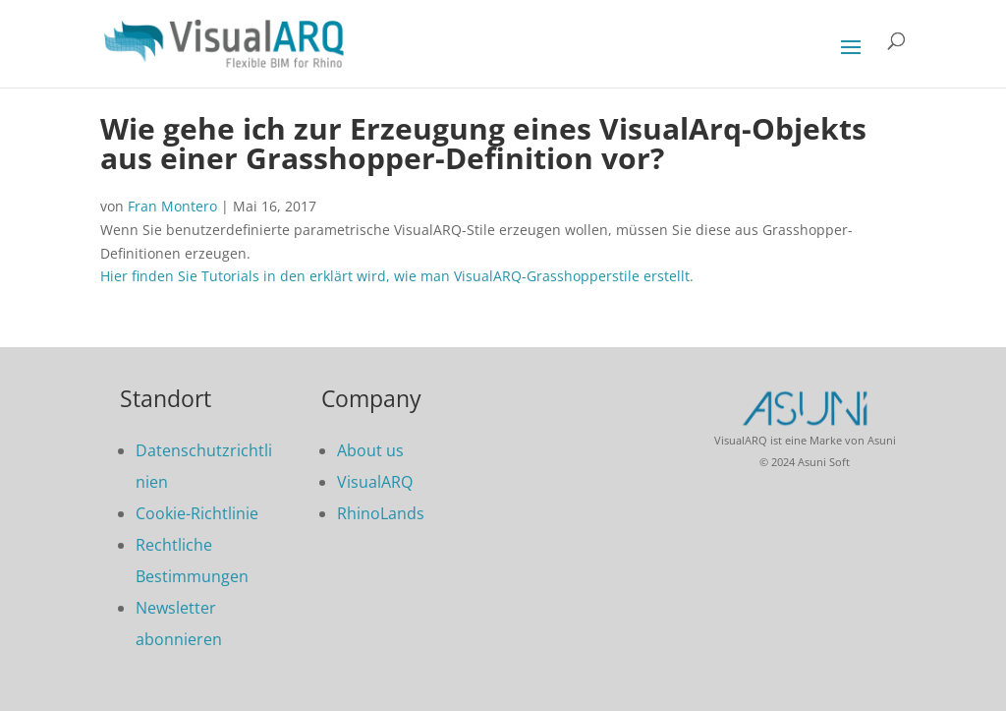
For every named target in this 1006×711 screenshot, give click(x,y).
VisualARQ (375, 482)
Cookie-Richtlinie (197, 513)
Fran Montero (172, 206)
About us (370, 450)
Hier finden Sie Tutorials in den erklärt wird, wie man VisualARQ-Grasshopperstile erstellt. (397, 276)
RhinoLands (380, 513)
